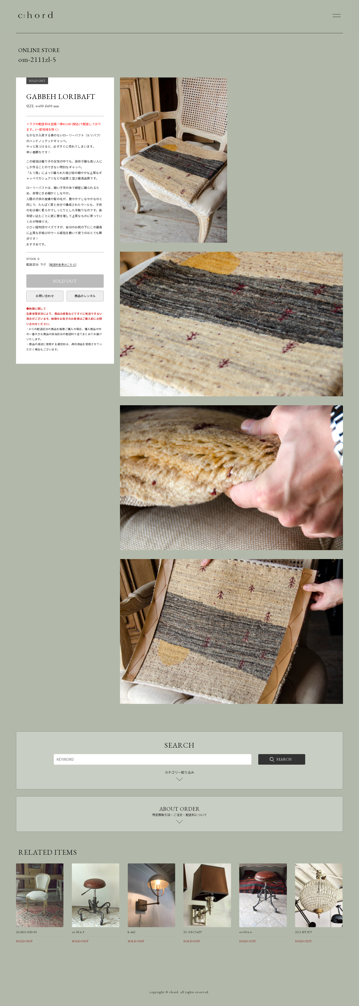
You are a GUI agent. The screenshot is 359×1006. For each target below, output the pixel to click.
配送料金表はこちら (62, 264)
